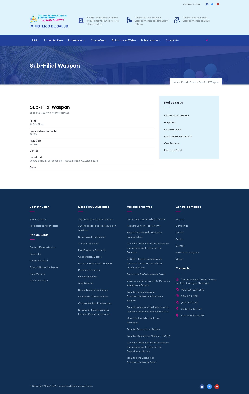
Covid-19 (172, 40)
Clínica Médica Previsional (178, 137)
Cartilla (180, 232)
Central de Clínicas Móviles (93, 297)
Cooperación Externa (90, 257)
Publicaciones (150, 40)
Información (76, 40)
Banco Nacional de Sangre (93, 290)
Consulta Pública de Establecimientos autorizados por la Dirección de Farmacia (148, 248)
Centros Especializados (176, 116)
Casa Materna (171, 143)
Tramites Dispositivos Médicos (143, 329)
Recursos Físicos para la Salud (95, 264)
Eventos (180, 246)
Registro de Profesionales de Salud (146, 274)
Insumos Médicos (87, 277)
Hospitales (170, 123)
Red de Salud (188, 82)
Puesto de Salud (173, 150)
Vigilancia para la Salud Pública (95, 219)
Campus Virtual (191, 4)
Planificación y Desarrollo (92, 250)
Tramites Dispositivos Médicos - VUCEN (149, 336)
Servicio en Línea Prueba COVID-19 (146, 219)
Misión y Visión (38, 219)
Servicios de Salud (88, 244)
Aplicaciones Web (124, 40)
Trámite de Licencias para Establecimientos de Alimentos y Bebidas (151, 21)
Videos (179, 259)
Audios (179, 239)
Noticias (180, 219)
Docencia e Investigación (92, 237)
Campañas (98, 40)
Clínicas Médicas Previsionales (95, 303)
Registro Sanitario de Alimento (144, 226)
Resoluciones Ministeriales (44, 226)
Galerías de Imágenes (187, 252)
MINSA (47, 386)
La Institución (53, 40)
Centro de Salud (173, 130)
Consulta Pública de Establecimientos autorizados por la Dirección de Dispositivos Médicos (148, 347)
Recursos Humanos (89, 270)
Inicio (35, 40)
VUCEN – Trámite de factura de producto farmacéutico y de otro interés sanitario (102, 21)
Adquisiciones (86, 283)
